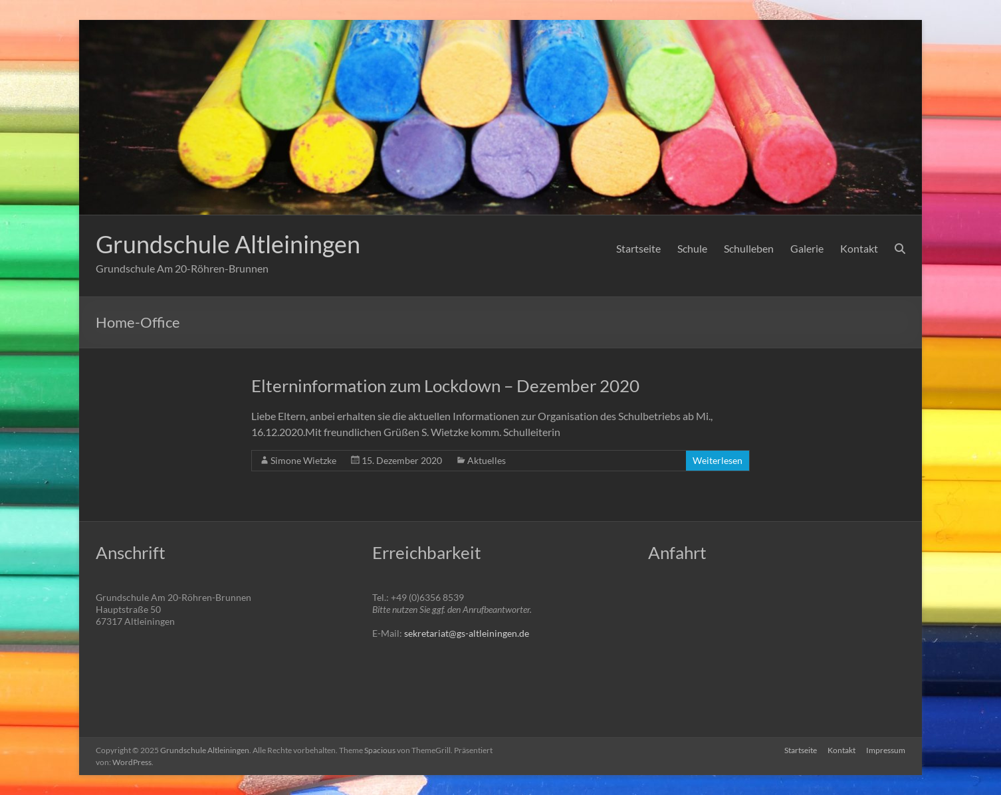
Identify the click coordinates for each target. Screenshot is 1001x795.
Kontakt (859, 248)
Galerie (807, 248)
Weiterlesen (717, 460)
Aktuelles (486, 460)
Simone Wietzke (303, 460)
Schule (692, 248)
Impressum (885, 750)
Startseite (638, 248)
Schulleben (749, 248)
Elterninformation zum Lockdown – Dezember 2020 (445, 385)
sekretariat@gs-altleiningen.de (466, 633)
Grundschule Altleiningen (228, 244)
